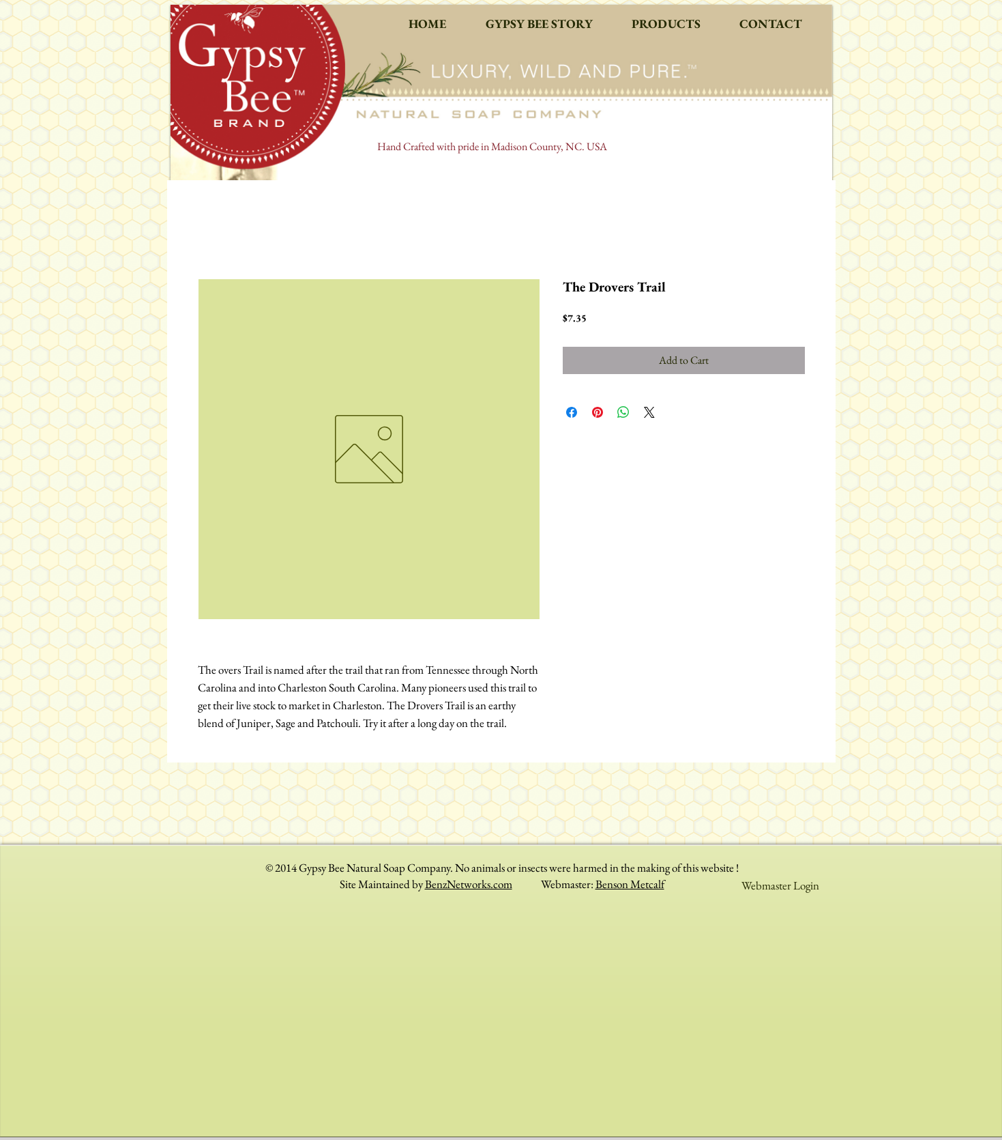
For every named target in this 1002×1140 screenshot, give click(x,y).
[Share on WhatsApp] (623, 412)
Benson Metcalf (629, 884)
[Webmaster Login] (780, 885)
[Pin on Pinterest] (597, 412)
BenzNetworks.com (468, 884)
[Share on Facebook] (571, 412)
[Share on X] (649, 412)
